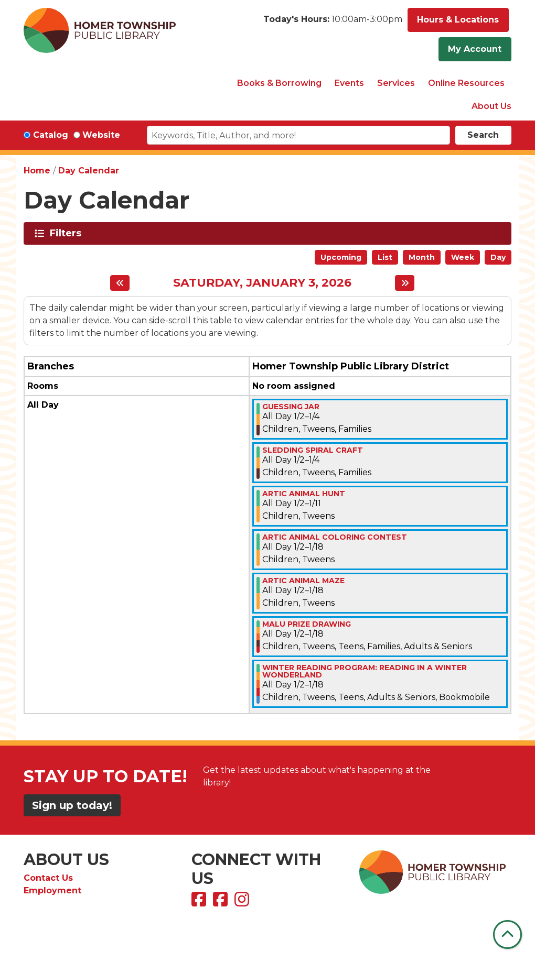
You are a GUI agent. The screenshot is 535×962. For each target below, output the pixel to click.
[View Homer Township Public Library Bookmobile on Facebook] (221, 903)
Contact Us (48, 878)
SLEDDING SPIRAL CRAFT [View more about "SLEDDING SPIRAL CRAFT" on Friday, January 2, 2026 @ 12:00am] (312, 450)
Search (483, 135)
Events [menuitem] (349, 83)
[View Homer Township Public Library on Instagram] (243, 903)
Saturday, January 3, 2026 (262, 283)
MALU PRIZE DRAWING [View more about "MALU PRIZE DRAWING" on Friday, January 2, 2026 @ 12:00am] (306, 624)
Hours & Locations (458, 20)
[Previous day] (120, 283)
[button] (332, 22)
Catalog (50, 135)
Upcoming (340, 257)
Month (422, 257)
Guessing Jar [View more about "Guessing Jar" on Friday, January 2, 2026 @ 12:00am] (290, 406)
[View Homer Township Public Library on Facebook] (200, 903)
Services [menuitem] (396, 83)
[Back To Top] (507, 934)
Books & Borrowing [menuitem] (279, 83)
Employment (52, 890)
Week (462, 257)
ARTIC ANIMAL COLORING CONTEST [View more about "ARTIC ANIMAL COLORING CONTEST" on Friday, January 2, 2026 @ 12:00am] (334, 537)
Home (37, 171)
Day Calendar (88, 171)
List (385, 257)
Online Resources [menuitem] (466, 83)
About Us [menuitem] (491, 106)
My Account (474, 49)
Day (498, 257)
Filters (67, 233)
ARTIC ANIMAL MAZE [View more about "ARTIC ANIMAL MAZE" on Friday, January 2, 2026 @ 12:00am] (303, 580)
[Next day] (404, 283)
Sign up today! (72, 805)
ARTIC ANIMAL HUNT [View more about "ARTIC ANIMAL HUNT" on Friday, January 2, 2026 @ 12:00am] (303, 493)
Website (101, 135)
